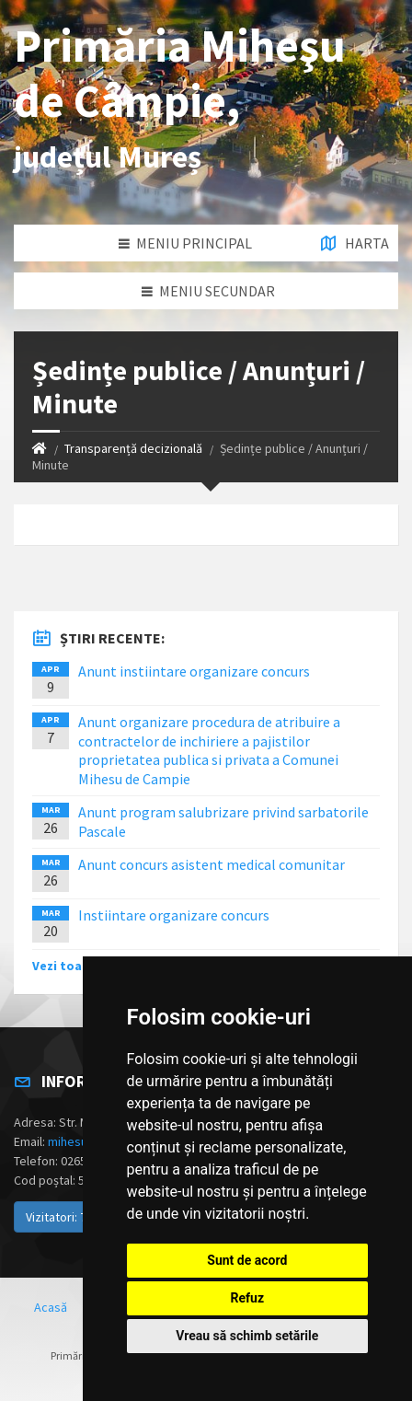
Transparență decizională (133, 448)
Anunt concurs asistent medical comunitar (211, 864)
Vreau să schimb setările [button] (247, 1335)
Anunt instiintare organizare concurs (194, 671)
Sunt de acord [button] (247, 1260)
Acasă (50, 1307)
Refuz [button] (248, 1298)
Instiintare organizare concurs (173, 915)
